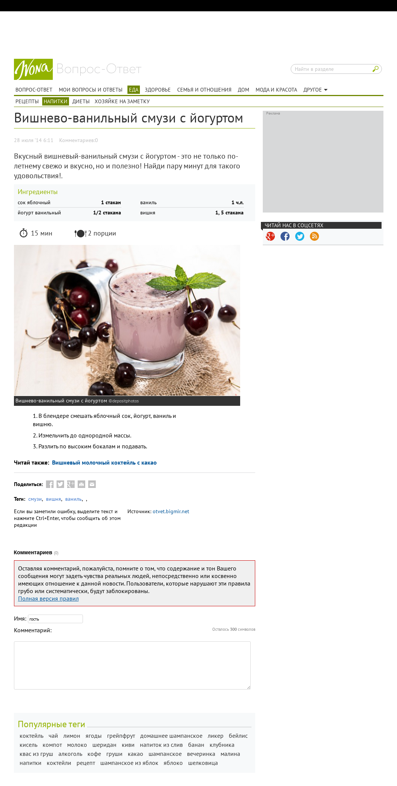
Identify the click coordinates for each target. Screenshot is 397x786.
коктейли (59, 762)
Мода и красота (276, 89)
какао (135, 753)
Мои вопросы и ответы (91, 89)
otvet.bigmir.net (171, 511)
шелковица (203, 762)
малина (230, 753)
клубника (222, 744)
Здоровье (158, 89)
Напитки (55, 101)
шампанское (165, 753)
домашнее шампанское (171, 735)
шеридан (104, 744)
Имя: (20, 618)
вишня (53, 498)
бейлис (238, 735)
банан (196, 744)
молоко (77, 744)
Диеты (81, 101)
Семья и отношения (204, 89)
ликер (216, 735)
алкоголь (70, 753)
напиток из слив (161, 744)
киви (128, 744)
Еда (133, 89)
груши (114, 753)
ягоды (94, 735)
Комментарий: (33, 630)
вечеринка (201, 753)
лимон (71, 735)
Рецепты (27, 101)
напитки (30, 762)
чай (53, 735)
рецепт (86, 762)
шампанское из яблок (129, 762)
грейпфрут (121, 735)
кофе (94, 753)
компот (52, 744)
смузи (35, 498)
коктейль (31, 735)
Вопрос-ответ (99, 69)
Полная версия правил (48, 598)
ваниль (73, 498)
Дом (243, 89)
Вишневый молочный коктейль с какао (104, 462)
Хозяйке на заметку (122, 101)
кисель (28, 744)
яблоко (173, 762)
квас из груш (36, 753)
